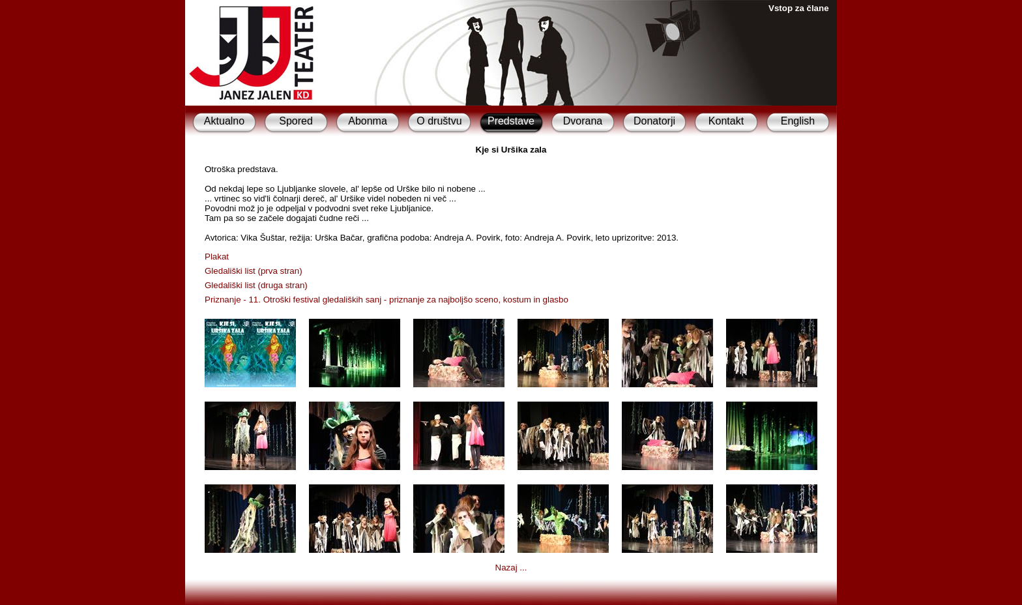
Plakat (217, 256)
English (798, 120)
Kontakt (726, 120)
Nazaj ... (511, 567)
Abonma (367, 120)
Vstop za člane (798, 8)
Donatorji (654, 120)
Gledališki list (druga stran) (256, 285)
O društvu (438, 120)
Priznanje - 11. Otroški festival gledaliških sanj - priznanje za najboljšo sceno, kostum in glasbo (386, 299)
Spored (296, 120)
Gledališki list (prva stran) (253, 271)
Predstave (511, 120)
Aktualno (224, 120)
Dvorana (582, 120)
